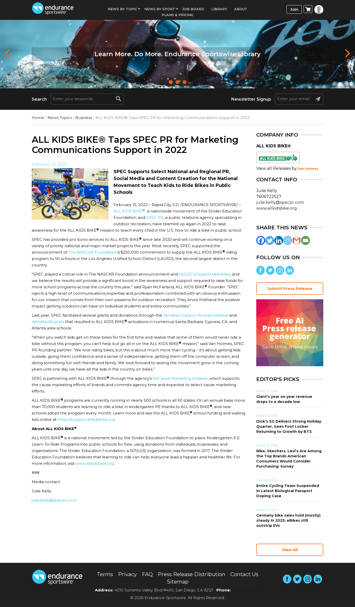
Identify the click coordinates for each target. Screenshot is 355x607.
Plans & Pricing (177, 15)
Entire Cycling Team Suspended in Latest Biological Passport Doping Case (287, 490)
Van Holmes (308, 169)
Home (38, 117)
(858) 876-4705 (246, 590)
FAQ (147, 574)
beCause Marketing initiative (180, 378)
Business (83, 117)
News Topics (60, 117)
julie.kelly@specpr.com (54, 500)
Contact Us (244, 574)
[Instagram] (287, 240)
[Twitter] (269, 240)
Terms (105, 574)
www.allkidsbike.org (95, 463)
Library (219, 9)
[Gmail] (296, 240)
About (240, 9)
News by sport (159, 9)
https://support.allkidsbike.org (86, 419)
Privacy (127, 574)
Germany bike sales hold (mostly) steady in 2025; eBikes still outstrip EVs (288, 520)
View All (290, 549)
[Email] (305, 240)
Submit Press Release (289, 288)
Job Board (193, 9)
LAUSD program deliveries (204, 274)
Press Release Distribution (191, 574)
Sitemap (177, 582)
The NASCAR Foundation (92, 252)
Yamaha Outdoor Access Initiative (195, 315)
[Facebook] (260, 240)
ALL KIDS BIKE (129, 211)
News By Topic (122, 9)
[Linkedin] (278, 240)
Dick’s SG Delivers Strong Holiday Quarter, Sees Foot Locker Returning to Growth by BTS (288, 426)
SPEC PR (154, 217)
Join (294, 9)
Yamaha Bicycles (48, 321)
